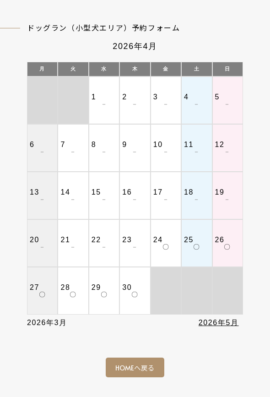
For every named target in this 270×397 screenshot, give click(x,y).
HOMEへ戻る (135, 367)
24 (158, 240)
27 (34, 287)
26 (220, 240)
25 (189, 240)
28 (65, 287)
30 (127, 287)
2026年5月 (219, 322)
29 (96, 287)
